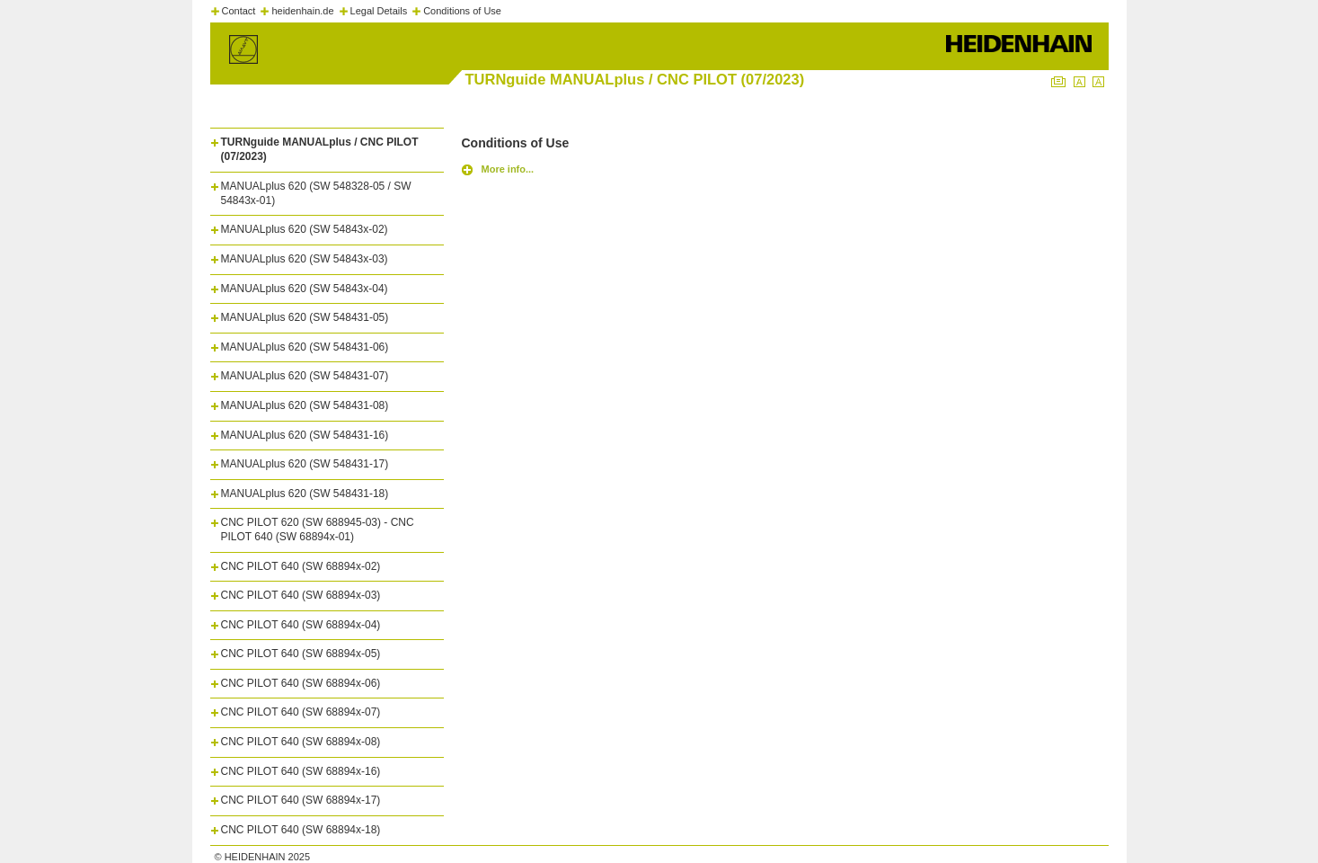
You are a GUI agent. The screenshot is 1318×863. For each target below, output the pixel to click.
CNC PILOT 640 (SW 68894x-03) (301, 595)
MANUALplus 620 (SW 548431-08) (305, 405)
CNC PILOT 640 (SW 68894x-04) (301, 624)
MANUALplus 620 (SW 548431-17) (305, 464)
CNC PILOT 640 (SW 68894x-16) (301, 771)
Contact (239, 10)
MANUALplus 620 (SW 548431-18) (305, 493)
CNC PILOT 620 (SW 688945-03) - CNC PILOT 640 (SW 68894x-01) (317, 529)
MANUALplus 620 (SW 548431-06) (305, 347)
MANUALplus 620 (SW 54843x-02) (304, 229)
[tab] (327, 146)
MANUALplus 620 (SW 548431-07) (305, 375)
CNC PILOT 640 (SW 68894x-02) (301, 566)
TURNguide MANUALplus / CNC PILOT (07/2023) (320, 149)
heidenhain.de (302, 10)
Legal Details (379, 10)
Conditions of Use (462, 10)
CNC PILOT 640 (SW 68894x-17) (301, 800)
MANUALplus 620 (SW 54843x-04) (304, 288)
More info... (508, 169)
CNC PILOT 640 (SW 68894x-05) (301, 653)
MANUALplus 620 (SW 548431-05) (305, 317)
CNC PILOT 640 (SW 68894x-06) (301, 683)
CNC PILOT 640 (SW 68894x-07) (301, 712)
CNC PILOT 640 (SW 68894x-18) (301, 829)
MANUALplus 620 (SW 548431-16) (305, 435)
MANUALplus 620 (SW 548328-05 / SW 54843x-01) (316, 193)
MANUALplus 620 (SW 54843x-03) (304, 259)
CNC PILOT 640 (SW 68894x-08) (301, 741)
